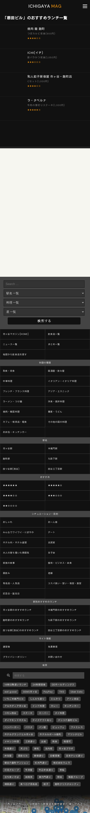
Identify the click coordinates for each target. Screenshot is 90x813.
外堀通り (9, 748)
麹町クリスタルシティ (67, 784)
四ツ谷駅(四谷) (11, 468)
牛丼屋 (28, 769)
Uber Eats (77, 691)
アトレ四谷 (73, 698)
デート (51, 532)
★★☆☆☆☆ (10, 505)
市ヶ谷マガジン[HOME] (16, 334)
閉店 (59, 777)
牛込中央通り (46, 769)
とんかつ (55, 698)
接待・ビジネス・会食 (60, 562)
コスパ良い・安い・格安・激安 (65, 583)
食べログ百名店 (28, 784)
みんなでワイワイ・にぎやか (18, 532)
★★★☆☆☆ (55, 495)
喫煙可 (67, 741)
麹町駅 (6, 458)
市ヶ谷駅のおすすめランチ (17, 609)
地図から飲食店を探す (15, 354)
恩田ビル (23, 755)
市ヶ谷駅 (7, 448)
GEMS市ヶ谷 (30, 691)
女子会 (51, 552)
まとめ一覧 (54, 344)
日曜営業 (55, 755)
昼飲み (6, 573)
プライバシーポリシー (15, 656)
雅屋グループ (75, 777)
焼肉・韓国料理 (11, 411)
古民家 (51, 542)
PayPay (48, 691)
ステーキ (27, 713)
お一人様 (53, 522)
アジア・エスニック (59, 391)
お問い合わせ (55, 656)
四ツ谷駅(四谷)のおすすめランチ (21, 630)
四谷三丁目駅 (55, 468)
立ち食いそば (12, 777)
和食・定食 (9, 370)
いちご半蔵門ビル (14, 698)
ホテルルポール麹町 (50, 734)
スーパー (43, 713)
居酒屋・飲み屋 (56, 370)
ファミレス (77, 727)
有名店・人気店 (11, 583)
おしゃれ (7, 522)
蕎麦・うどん (55, 411)
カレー (54, 706)
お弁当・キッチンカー (15, 432)
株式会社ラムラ (61, 762)
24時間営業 (39, 684)
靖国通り (9, 784)
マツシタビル (75, 734)
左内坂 (48, 748)
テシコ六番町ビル (67, 720)
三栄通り (30, 741)
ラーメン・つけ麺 (12, 401)
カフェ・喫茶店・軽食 (15, 421)
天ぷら (24, 748)
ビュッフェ (58, 727)
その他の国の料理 (57, 421)
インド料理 (38, 706)
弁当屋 (8, 755)
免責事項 (53, 646)
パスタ (28, 727)
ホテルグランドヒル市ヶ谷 (19, 734)
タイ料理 (59, 713)
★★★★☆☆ (10, 495)
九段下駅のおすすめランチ (62, 620)
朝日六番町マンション (16, 762)
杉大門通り (41, 762)
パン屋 (42, 727)
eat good (11, 691)
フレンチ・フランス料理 (16, 391)
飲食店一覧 (54, 334)
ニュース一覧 (10, 344)
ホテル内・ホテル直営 (15, 542)
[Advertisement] (45, 133)
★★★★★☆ (55, 485)
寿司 (36, 748)
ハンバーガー (12, 727)
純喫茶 (28, 777)
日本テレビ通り (74, 755)
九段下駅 (53, 458)
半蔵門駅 (53, 448)
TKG (61, 691)
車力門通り (45, 777)
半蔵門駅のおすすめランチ (62, 609)
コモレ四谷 (11, 713)
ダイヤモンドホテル (15, 720)
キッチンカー (71, 706)
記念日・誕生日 (11, 593)
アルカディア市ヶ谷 (15, 706)
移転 (62, 769)
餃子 (46, 784)
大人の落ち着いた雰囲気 (16, 552)
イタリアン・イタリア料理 (62, 381)
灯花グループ (12, 769)
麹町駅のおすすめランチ (16, 620)
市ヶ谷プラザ (66, 748)
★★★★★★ (10, 485)
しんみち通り (37, 698)
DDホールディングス (63, 684)
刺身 (54, 741)
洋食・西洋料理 (56, 401)
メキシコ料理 (12, 741)
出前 (43, 741)
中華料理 (7, 381)
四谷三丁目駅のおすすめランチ (65, 630)
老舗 (50, 573)
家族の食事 (9, 562)
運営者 (6, 646)
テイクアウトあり (42, 720)
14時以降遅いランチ (15, 684)
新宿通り (39, 755)
